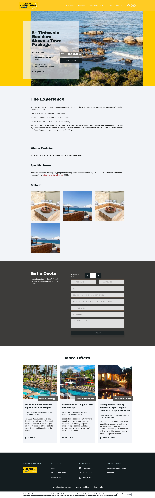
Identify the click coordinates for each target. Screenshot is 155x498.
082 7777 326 (112, 473)
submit (98, 333)
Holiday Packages (58, 473)
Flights (81, 5)
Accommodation (96, 5)
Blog (110, 5)
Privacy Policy (98, 487)
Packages (70, 5)
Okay (129, 495)
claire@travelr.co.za (116, 468)
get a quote (71, 60)
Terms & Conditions (82, 487)
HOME (53, 468)
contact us (56, 477)
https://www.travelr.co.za (53, 175)
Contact (120, 5)
